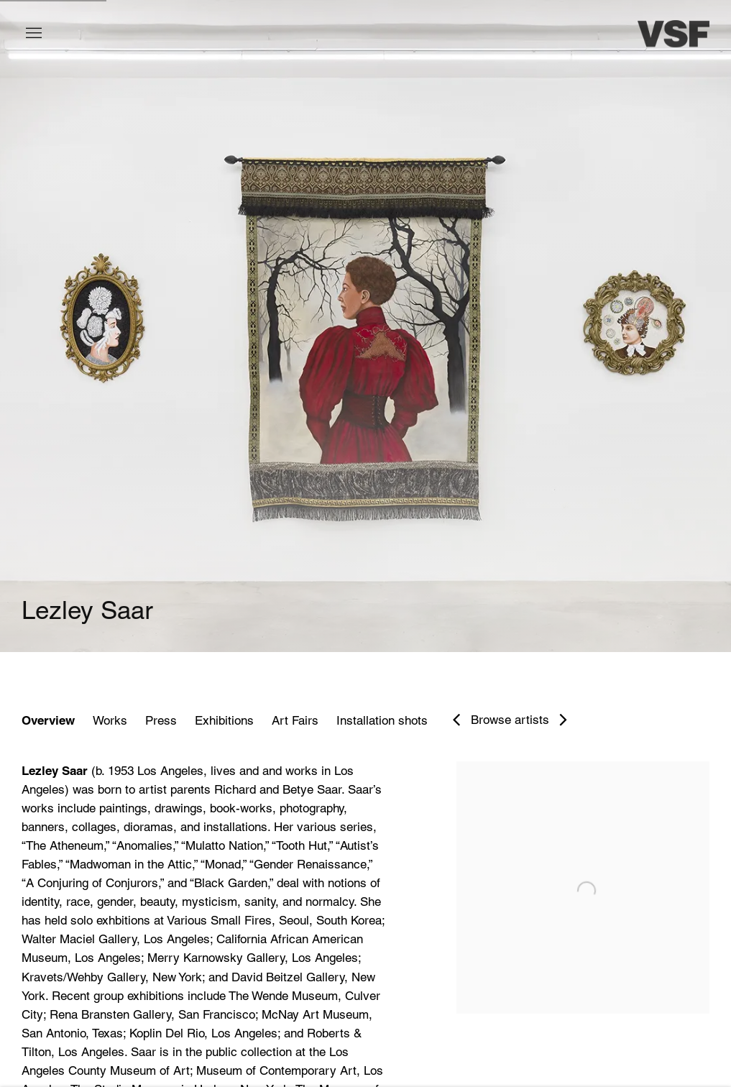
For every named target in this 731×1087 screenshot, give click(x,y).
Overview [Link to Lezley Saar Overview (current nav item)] (48, 720)
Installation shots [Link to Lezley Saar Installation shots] (382, 720)
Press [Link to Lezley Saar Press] (161, 720)
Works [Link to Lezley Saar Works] (110, 720)
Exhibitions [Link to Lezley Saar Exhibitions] (224, 720)
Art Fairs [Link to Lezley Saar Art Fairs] (295, 720)
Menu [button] (32, 34)
